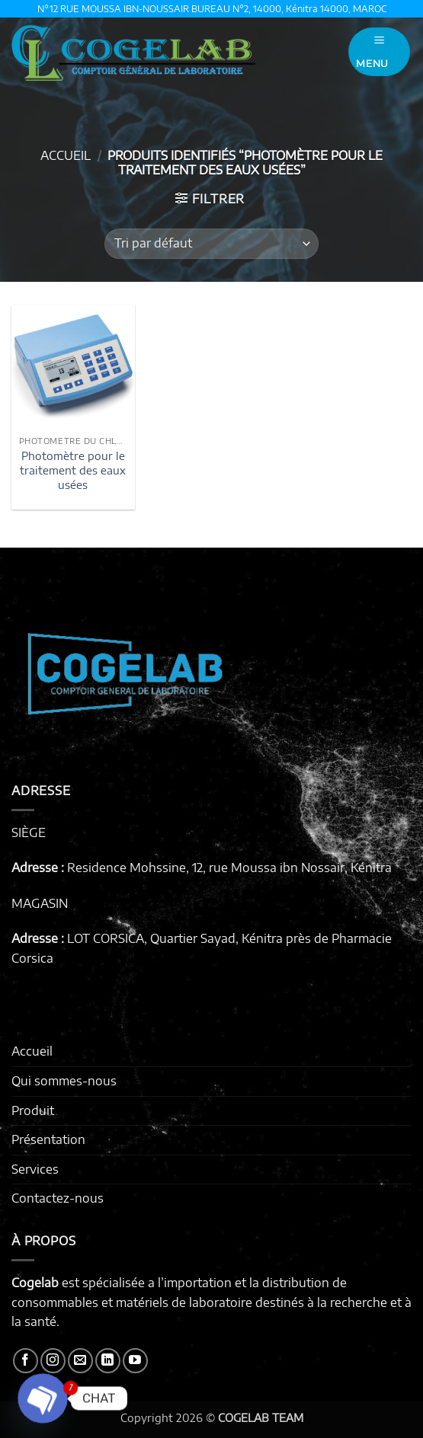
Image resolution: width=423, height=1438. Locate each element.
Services (35, 1169)
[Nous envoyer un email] (80, 1360)
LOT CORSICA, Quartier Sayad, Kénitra (175, 938)
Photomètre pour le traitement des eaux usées (73, 470)
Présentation (48, 1139)
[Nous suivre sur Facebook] (25, 1360)
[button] (379, 51)
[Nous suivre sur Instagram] (53, 1360)
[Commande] (211, 243)
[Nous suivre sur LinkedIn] (107, 1360)
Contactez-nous (57, 1198)
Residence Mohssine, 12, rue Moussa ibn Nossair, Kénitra (229, 867)
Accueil (65, 155)
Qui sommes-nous (64, 1080)
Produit (32, 1110)
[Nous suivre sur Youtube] (135, 1360)
